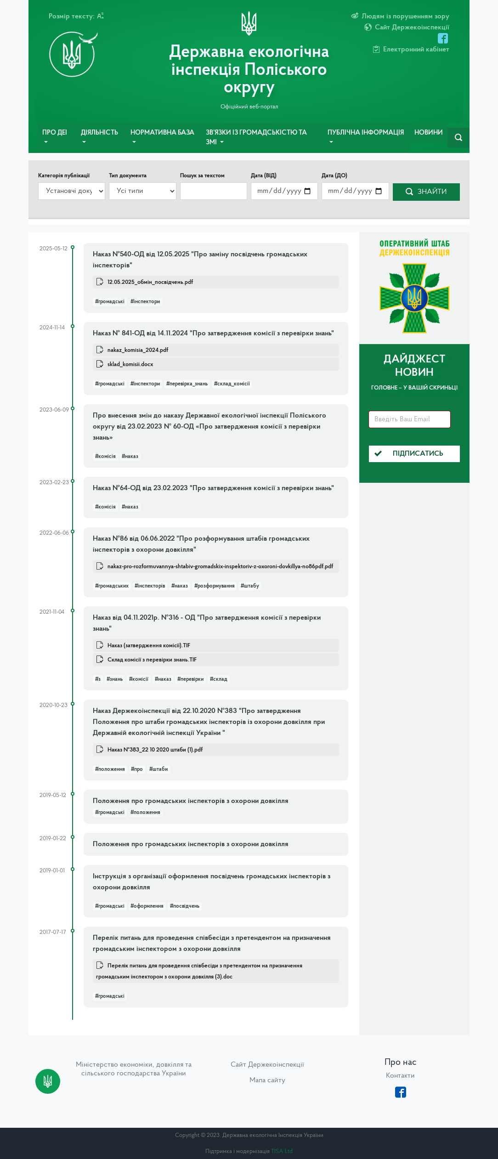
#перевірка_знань (187, 384)
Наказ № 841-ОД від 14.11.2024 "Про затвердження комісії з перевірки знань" (213, 333)
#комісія (105, 456)
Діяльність (99, 133)
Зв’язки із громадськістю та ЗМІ (256, 138)
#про (137, 769)
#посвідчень (184, 906)
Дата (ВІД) (264, 176)
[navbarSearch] (458, 138)
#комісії (138, 679)
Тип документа (128, 176)
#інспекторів (150, 586)
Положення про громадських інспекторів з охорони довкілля (191, 801)
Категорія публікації (64, 176)
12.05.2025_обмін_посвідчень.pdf (150, 282)
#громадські (109, 302)
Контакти (400, 1076)
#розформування (214, 586)
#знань (115, 679)
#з (98, 679)
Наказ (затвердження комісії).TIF (149, 646)
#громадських (112, 586)
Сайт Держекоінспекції (267, 1065)
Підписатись (408, 453)
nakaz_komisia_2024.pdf (138, 350)
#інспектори (145, 302)
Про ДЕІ (54, 133)
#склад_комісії (232, 384)
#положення (110, 769)
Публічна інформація (366, 133)
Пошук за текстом (202, 176)
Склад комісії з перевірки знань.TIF (152, 660)
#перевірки (190, 679)
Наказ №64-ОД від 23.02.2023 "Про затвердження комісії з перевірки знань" (213, 488)
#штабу (250, 586)
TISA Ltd (282, 1151)
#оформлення (147, 906)
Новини (428, 133)
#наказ (130, 456)
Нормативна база (162, 133)
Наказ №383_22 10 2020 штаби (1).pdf (155, 750)
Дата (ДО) (334, 176)
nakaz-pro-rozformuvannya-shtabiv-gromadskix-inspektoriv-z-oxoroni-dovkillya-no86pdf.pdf (220, 567)
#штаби (158, 769)
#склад (218, 679)
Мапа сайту (267, 1080)
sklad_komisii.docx (130, 364)
